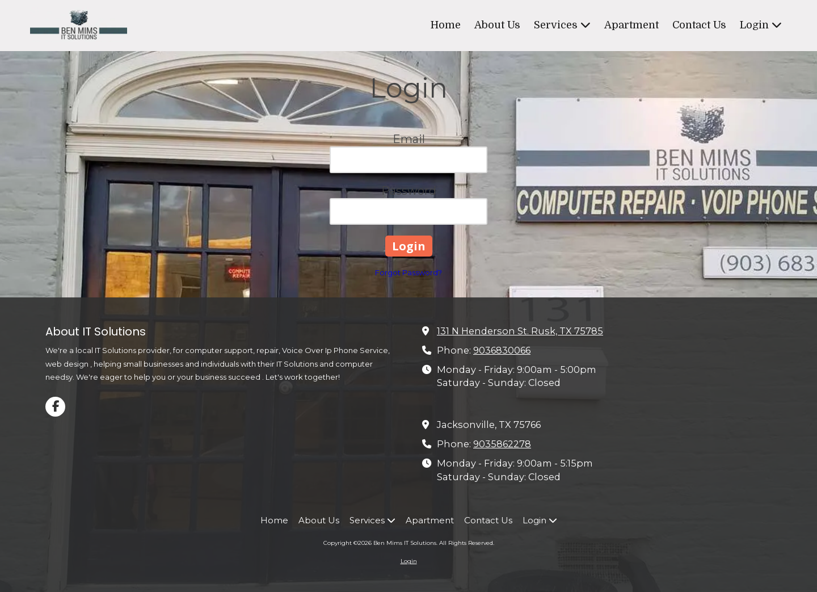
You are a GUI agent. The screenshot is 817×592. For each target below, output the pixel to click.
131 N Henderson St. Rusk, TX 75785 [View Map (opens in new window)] (520, 331)
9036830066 (501, 350)
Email (409, 139)
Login (409, 561)
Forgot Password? (408, 272)
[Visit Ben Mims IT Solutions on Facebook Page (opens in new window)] (55, 407)
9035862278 (502, 444)
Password (408, 191)
